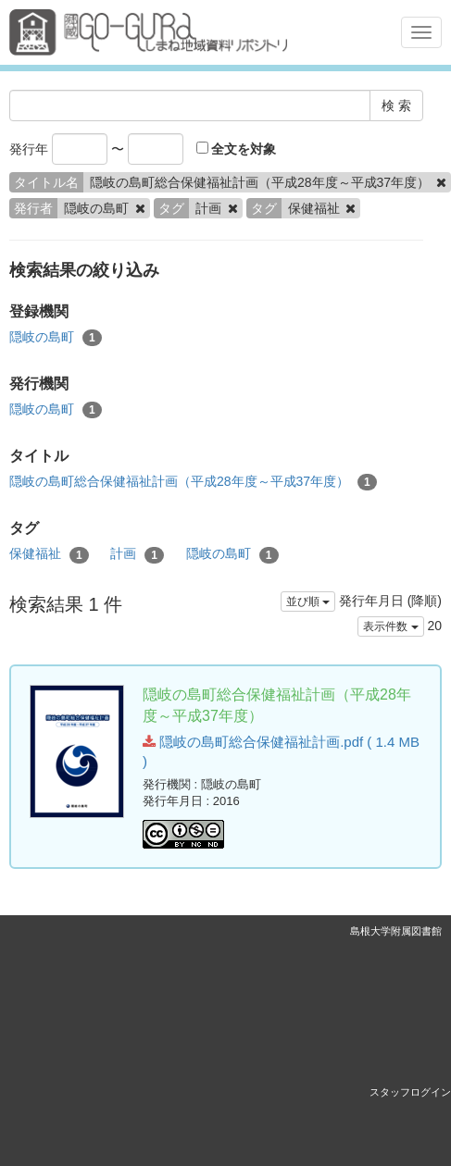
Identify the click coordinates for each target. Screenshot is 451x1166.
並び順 (308, 601)
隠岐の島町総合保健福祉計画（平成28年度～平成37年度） (193, 482)
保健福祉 (49, 554)
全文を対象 (236, 149)
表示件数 (390, 626)
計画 (137, 554)
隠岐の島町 (55, 337)
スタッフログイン (410, 1092)
